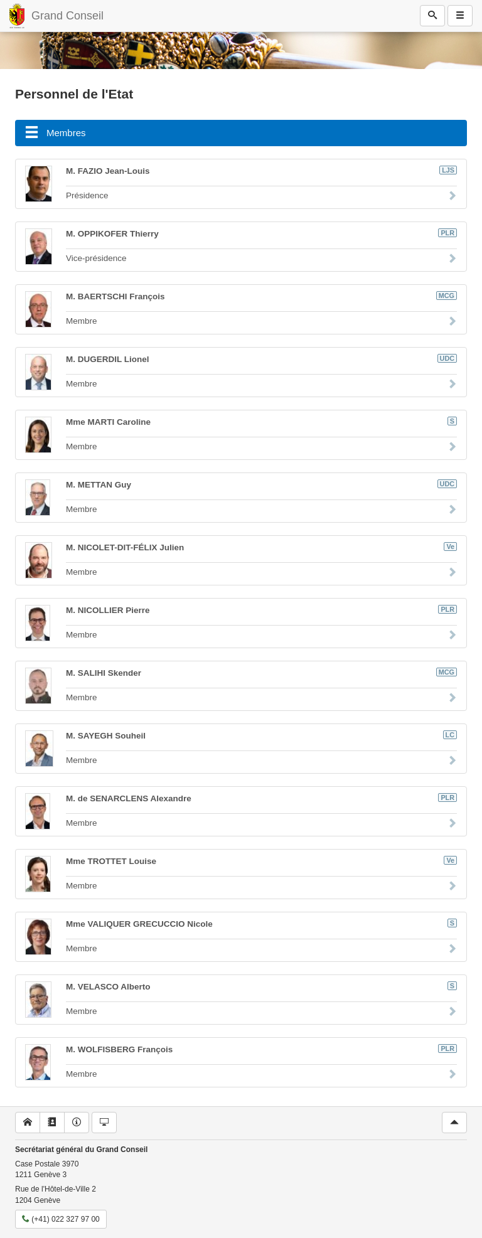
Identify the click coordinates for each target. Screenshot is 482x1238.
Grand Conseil (67, 15)
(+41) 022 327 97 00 (61, 1219)
